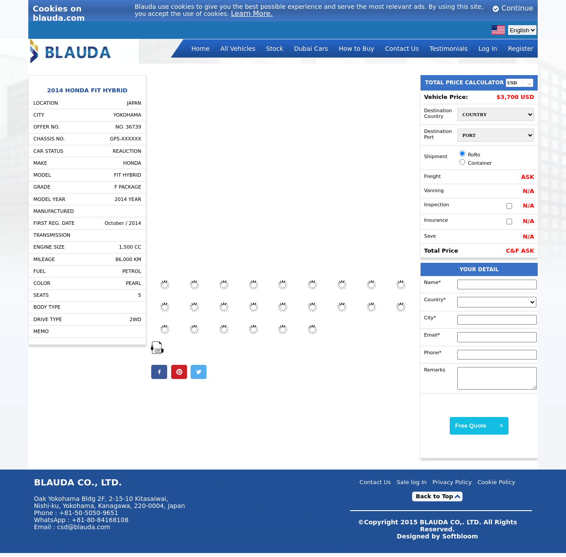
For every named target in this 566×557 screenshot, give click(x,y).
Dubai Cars (311, 48)
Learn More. (252, 13)
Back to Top (434, 500)
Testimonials (448, 48)
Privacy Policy (452, 486)
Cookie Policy (497, 486)
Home (200, 48)
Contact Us (402, 48)
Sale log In (412, 486)
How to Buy (356, 48)
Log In (487, 48)
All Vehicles (237, 48)
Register (521, 48)
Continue (512, 8)
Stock (274, 48)
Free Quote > (479, 429)
